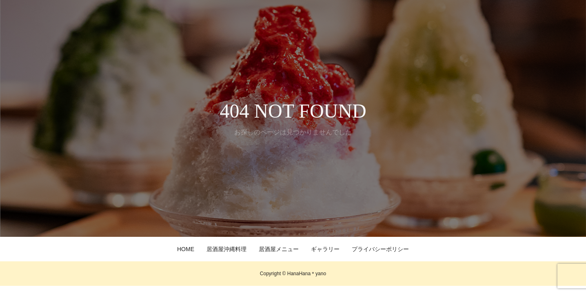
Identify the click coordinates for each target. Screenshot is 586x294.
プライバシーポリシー (380, 249)
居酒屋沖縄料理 (226, 249)
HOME (185, 249)
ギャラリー (325, 249)
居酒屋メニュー (279, 249)
